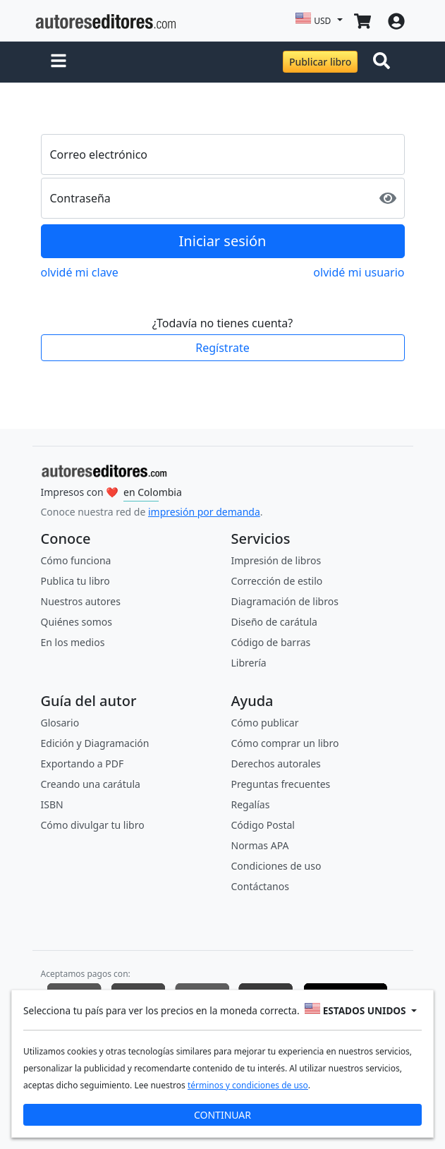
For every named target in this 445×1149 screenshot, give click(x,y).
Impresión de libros (276, 560)
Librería (249, 662)
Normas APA (260, 845)
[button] (58, 62)
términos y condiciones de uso (248, 1084)
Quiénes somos (76, 621)
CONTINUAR (222, 1114)
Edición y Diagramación (95, 743)
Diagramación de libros (285, 601)
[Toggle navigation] (384, 62)
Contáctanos (260, 886)
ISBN (52, 804)
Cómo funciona (76, 560)
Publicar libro (320, 61)
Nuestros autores (81, 601)
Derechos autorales (276, 763)
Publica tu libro (75, 581)
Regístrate (222, 347)
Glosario (60, 722)
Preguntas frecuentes (281, 784)
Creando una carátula (90, 784)
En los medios (73, 642)
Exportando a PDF (82, 763)
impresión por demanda (204, 511)
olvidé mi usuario (358, 272)
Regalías (250, 804)
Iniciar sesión (223, 240)
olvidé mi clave (79, 272)
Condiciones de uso (276, 866)
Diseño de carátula (274, 621)
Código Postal (263, 825)
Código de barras (271, 642)
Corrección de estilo (277, 581)
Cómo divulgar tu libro (93, 825)
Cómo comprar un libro (285, 743)
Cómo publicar (265, 722)
